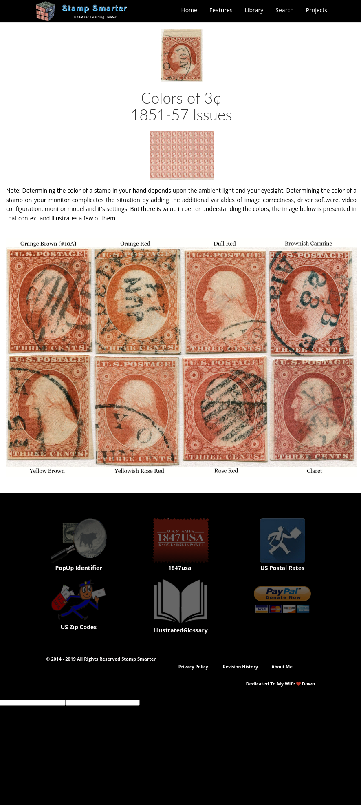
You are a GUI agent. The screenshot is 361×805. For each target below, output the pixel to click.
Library (254, 10)
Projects (316, 10)
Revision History (240, 667)
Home (189, 10)
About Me (282, 667)
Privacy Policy (193, 667)
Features (221, 10)
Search (284, 10)
